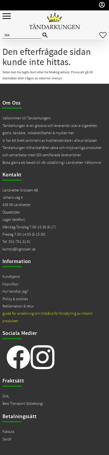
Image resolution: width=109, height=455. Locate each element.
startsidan (9, 78)
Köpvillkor (10, 284)
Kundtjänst (11, 276)
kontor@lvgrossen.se (19, 249)
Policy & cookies (15, 299)
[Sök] (45, 35)
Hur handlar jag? (15, 291)
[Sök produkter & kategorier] (22, 35)
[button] (6, 16)
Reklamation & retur (18, 306)
